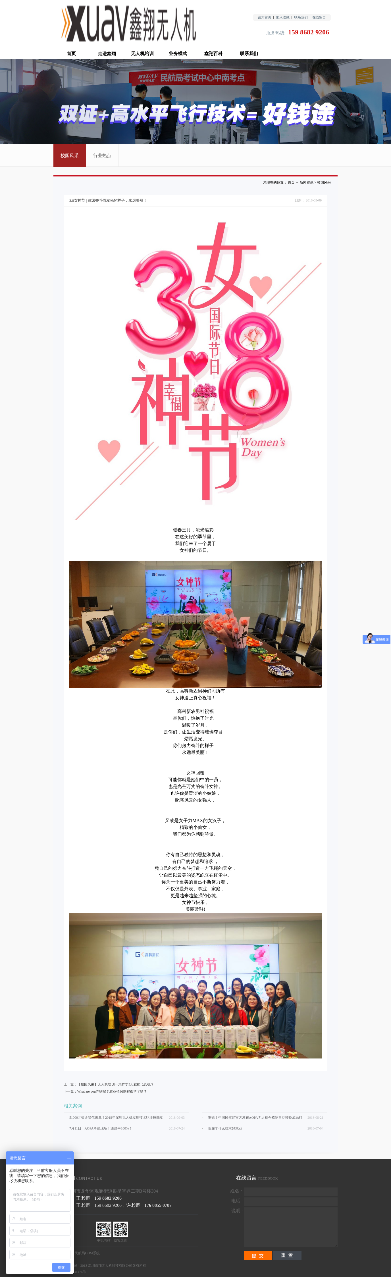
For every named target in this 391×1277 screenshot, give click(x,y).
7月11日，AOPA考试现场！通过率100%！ (100, 1128)
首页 (71, 53)
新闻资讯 (306, 182)
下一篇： (105, 1091)
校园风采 (324, 182)
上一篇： (109, 1084)
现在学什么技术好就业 (225, 1128)
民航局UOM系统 (87, 1253)
